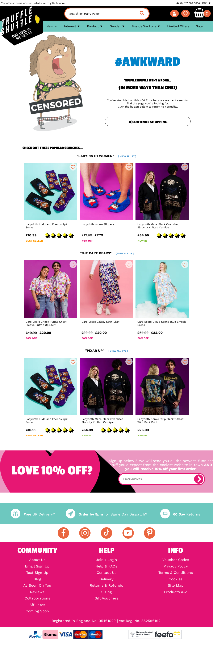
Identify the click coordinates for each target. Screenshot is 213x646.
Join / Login (106, 560)
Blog (37, 579)
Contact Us (106, 573)
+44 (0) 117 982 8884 (187, 3)
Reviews (37, 592)
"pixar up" (106, 351)
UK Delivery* (33, 514)
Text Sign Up (37, 573)
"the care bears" (107, 253)
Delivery (106, 579)
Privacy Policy (176, 566)
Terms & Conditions (175, 573)
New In (51, 26)
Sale (199, 26)
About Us (37, 560)
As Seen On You (37, 585)
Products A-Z (175, 592)
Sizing (106, 592)
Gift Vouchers (106, 598)
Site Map (176, 585)
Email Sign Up (37, 566)
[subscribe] (198, 479)
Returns (180, 514)
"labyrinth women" (106, 156)
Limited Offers (178, 26)
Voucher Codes (175, 560)
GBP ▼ (206, 3)
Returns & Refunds (106, 585)
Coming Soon (37, 611)
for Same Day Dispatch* (106, 514)
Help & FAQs (106, 566)
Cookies (176, 579)
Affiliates (37, 605)
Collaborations (37, 598)
